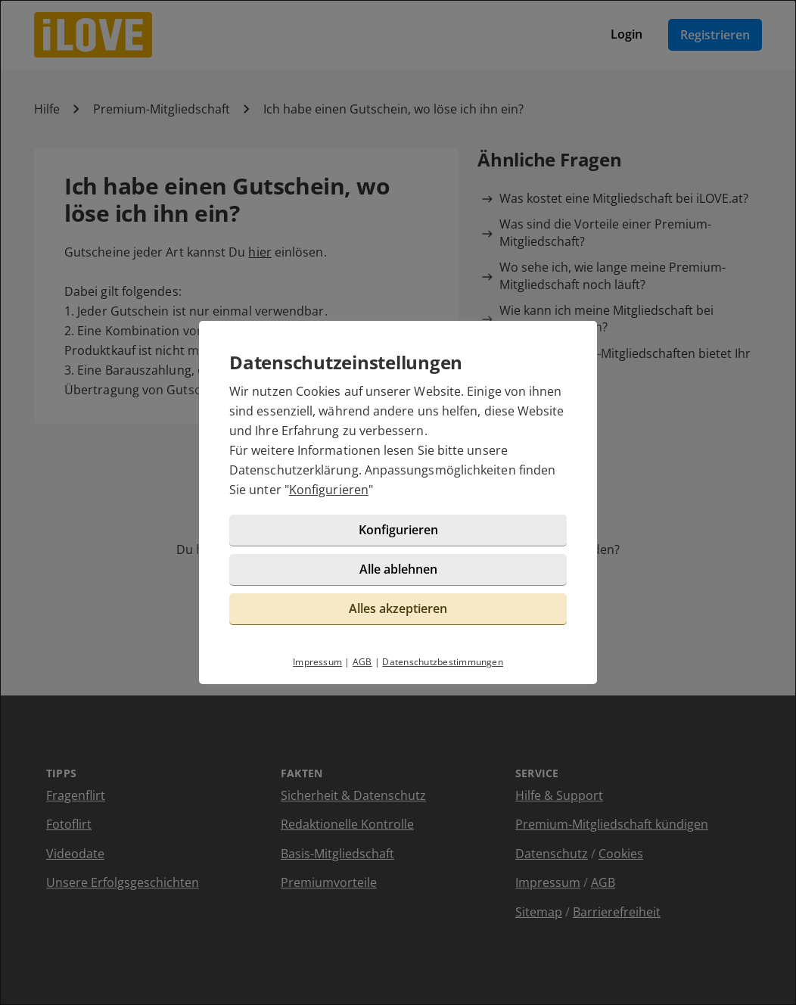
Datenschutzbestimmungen (442, 661)
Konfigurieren (328, 489)
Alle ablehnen (398, 569)
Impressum (317, 661)
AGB (362, 661)
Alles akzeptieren (398, 608)
